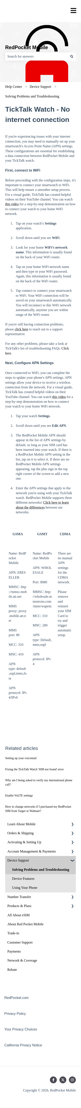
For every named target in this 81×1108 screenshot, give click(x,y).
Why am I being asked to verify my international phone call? (38, 782)
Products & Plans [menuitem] (19, 906)
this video (12, 204)
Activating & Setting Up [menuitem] (24, 842)
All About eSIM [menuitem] (18, 915)
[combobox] (36, 56)
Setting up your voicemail (21, 758)
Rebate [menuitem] (12, 969)
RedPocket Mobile (26, 47)
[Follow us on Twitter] (62, 1079)
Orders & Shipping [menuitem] (20, 833)
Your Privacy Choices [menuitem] (20, 1029)
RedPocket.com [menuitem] (16, 998)
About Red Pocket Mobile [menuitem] (25, 924)
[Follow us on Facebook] (53, 1079)
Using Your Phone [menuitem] (24, 887)
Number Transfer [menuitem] (19, 897)
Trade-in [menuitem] (13, 933)
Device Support (40, 86)
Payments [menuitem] (14, 951)
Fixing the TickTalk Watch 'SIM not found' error (34, 769)
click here (21, 329)
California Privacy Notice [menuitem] (23, 1045)
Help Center (13, 86)
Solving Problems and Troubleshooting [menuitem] (40, 869)
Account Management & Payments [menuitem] (31, 851)
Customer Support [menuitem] (20, 942)
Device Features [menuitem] (23, 878)
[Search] (72, 56)
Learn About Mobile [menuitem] (21, 824)
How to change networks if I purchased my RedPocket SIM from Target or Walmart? (38, 809)
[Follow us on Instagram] (72, 1079)
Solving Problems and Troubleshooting (32, 96)
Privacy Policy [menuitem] (15, 1013)
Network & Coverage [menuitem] (22, 960)
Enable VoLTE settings (19, 795)
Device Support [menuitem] (18, 860)
